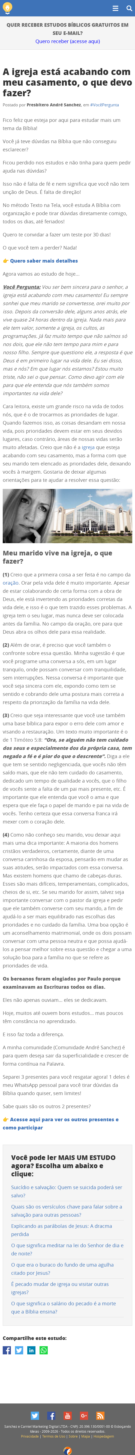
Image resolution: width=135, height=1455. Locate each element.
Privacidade (30, 1436)
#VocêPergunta (104, 104)
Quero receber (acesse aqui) (67, 41)
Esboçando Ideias (7, 8)
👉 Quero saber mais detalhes (40, 260)
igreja (88, 447)
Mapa (85, 1436)
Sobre (73, 1436)
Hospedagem (104, 1436)
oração (11, 582)
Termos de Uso (53, 1436)
